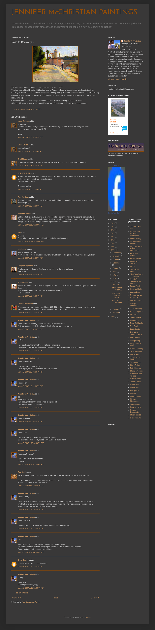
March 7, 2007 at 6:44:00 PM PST (30, 567)
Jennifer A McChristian (116, 166)
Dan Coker (134, 332)
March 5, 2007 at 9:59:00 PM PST (30, 422)
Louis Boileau (23, 121)
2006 (113, 317)
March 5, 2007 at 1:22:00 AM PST (30, 258)
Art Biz (132, 266)
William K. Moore (25, 214)
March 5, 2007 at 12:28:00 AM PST (31, 241)
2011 (113, 237)
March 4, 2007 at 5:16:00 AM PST (30, 137)
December (117, 253)
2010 (113, 240)
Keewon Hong (135, 407)
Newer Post (16, 598)
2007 (113, 250)
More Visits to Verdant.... (117, 289)
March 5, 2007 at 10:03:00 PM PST (31, 443)
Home (56, 598)
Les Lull (133, 393)
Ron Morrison (23, 197)
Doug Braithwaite (136, 323)
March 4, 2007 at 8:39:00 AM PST (30, 189)
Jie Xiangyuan (135, 362)
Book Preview (114, 133)
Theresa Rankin (136, 335)
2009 (113, 243)
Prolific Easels (135, 258)
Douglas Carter (136, 320)
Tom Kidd (21, 472)
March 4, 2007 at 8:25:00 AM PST (30, 166)
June (115, 272)
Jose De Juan (135, 382)
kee (19, 233)
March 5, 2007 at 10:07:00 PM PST (31, 464)
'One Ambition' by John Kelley (136, 275)
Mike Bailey (134, 388)
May (114, 275)
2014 (113, 227)
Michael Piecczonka (134, 400)
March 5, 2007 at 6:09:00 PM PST (30, 296)
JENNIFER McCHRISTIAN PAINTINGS (74, 12)
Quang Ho (134, 298)
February (116, 309)
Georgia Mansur (136, 295)
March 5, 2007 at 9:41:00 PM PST (30, 351)
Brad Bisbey (23, 159)
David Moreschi (136, 379)
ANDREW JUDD (24, 173)
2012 (113, 233)
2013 (113, 230)
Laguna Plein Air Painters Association (136, 248)
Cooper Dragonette (25, 266)
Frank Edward (135, 396)
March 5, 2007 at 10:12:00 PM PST (31, 486)
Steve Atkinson (135, 365)
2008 (113, 247)
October (116, 259)
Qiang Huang (135, 341)
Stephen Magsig (136, 371)
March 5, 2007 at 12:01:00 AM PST (31, 225)
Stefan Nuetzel (135, 317)
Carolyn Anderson (134, 305)
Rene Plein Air (135, 418)
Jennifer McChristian (26, 320)
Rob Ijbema (134, 391)
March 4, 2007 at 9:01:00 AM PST (30, 206)
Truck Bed (116, 284)
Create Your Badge (114, 213)
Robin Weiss (23, 282)
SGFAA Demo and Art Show (117, 295)
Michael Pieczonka (25, 304)
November (117, 256)
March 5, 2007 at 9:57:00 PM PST (30, 408)
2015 (113, 223)
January (116, 312)
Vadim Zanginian (136, 312)
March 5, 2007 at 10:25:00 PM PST (31, 510)
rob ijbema (22, 249)
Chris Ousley (23, 560)
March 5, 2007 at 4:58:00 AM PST (30, 275)
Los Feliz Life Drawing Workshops (135, 234)
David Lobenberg (136, 349)
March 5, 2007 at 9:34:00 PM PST (30, 329)
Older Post (95, 598)
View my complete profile (117, 79)
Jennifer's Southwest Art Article (135, 281)
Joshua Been (135, 292)
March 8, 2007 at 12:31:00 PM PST (31, 588)
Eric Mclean (134, 354)
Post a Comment (21, 593)
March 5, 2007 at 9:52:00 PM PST (30, 386)
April (115, 278)
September (117, 263)
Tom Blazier (134, 326)
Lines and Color (136, 289)
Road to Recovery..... (117, 303)
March (115, 282)
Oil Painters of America (135, 242)
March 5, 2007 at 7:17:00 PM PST (30, 313)
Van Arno (133, 314)
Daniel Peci (134, 385)
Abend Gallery (135, 239)
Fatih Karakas (135, 368)
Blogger (88, 617)
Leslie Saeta (135, 329)
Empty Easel (135, 286)
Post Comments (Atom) (31, 602)
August (116, 268)
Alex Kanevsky (135, 301)
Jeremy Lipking (136, 309)
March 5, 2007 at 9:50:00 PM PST (30, 372)
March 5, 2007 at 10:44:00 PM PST (31, 552)
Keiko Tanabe (135, 338)
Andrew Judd (135, 404)
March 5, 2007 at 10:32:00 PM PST (31, 529)
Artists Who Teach (134, 262)
